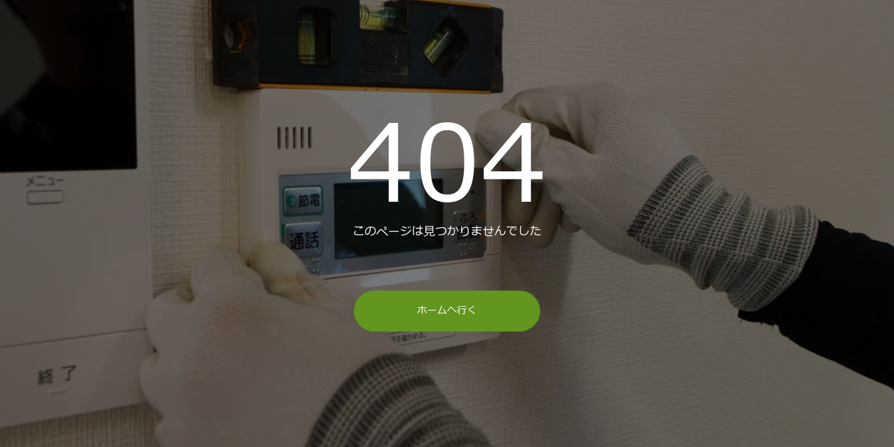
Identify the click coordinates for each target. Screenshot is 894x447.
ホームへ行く (447, 310)
